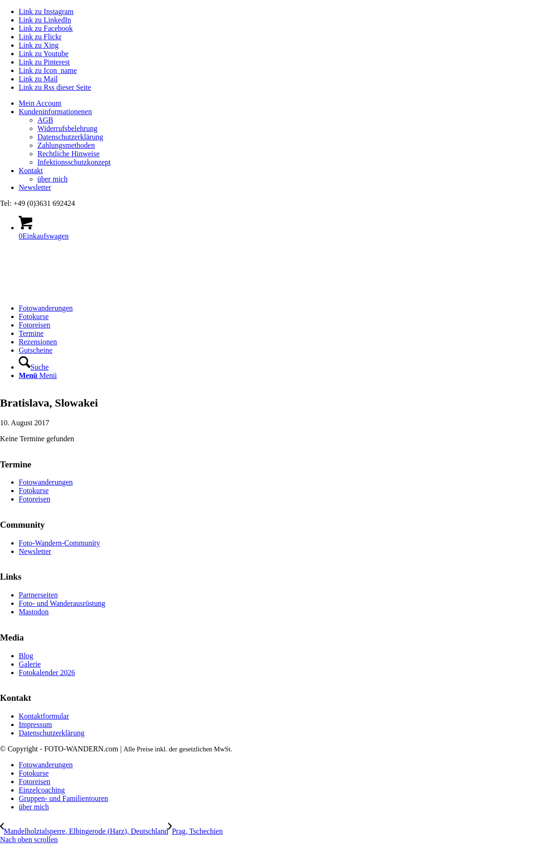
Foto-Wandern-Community (59, 543)
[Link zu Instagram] (46, 11)
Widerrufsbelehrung (67, 128)
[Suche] (34, 367)
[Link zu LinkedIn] (45, 20)
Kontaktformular (44, 716)
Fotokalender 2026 (47, 673)
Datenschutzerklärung (70, 137)
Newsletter (35, 187)
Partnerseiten (38, 595)
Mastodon (34, 612)
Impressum (35, 724)
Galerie (30, 664)
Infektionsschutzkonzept (73, 162)
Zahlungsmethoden (66, 145)
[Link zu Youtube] (43, 54)
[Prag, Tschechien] (195, 831)
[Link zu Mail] (38, 79)
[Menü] (38, 375)
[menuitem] (289, 103)
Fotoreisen (35, 499)
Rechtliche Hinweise (68, 154)
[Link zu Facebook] (46, 28)
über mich (52, 179)
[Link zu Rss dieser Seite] (55, 87)
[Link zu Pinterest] (44, 62)
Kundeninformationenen (55, 112)
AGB (45, 120)
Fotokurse (34, 491)
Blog (26, 656)
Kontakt (31, 171)
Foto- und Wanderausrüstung (62, 603)
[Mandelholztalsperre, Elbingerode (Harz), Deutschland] (84, 831)
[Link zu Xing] (38, 45)
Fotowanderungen (46, 482)
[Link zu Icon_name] (48, 70)
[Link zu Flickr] (40, 37)
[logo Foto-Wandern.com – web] (70, 292)
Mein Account (40, 103)
